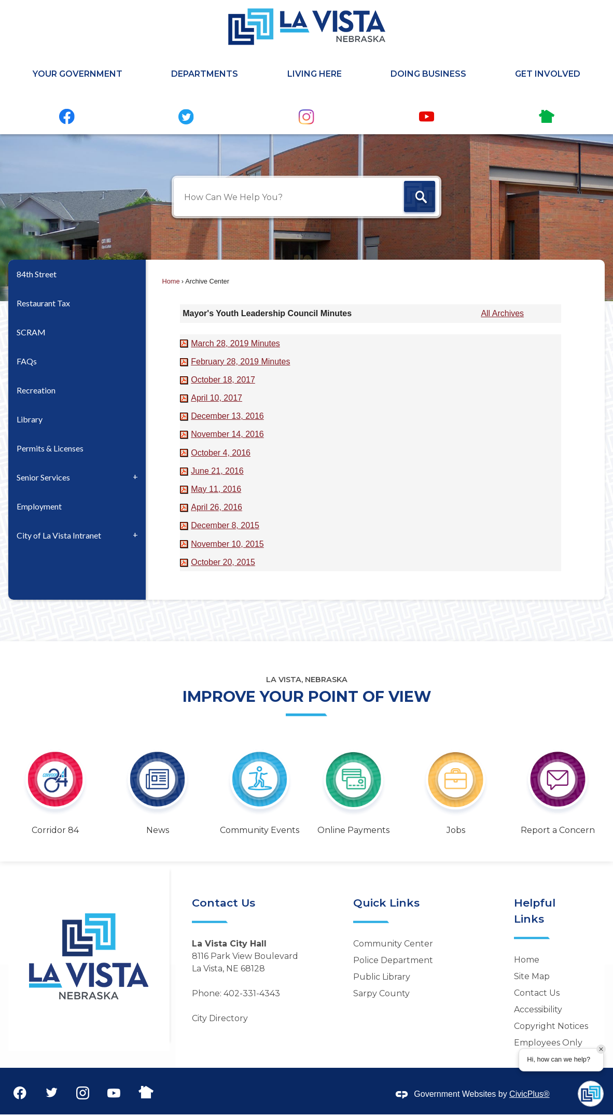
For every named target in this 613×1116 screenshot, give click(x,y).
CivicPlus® (529, 1094)
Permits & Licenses (50, 448)
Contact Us (537, 993)
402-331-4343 (252, 993)
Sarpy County (381, 993)
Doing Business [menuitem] (428, 74)
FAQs (27, 361)
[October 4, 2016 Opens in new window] (220, 452)
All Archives (502, 313)
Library (30, 419)
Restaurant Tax (43, 303)
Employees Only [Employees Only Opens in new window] (548, 1043)
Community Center (393, 944)
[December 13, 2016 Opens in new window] (227, 416)
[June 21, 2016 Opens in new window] (217, 471)
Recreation (36, 390)
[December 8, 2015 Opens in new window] (225, 525)
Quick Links (386, 902)
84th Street (37, 274)
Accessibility (538, 1009)
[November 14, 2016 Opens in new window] (227, 434)
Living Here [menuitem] (314, 74)
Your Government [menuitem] (77, 74)
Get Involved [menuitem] (547, 74)
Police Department (393, 960)
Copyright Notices (551, 1026)
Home (171, 281)
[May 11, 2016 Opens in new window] (216, 489)
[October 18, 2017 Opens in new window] (223, 379)
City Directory (220, 1018)
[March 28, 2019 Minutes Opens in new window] (235, 343)
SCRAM (31, 332)
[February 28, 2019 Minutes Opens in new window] (240, 361)
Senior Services (43, 477)
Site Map (532, 976)
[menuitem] (77, 274)
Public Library (381, 977)
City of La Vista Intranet (59, 535)
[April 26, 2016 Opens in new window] (216, 507)
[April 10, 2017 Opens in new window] (216, 397)
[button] (419, 197)
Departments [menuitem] (204, 74)
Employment (39, 506)
